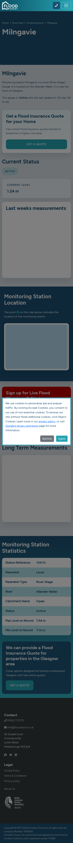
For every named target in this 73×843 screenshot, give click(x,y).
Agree (61, 438)
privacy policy (46, 421)
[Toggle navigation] (66, 5)
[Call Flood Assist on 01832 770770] (56, 5)
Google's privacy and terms (21, 425)
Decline (47, 438)
